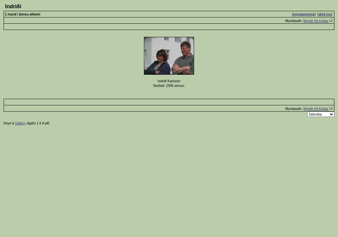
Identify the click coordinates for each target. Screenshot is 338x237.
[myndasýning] (304, 14)
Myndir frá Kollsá (318, 21)
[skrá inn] (324, 14)
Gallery (20, 123)
